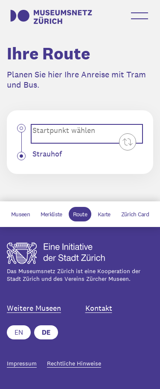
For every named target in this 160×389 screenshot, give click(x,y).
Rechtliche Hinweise (74, 363)
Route (80, 214)
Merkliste (51, 214)
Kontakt (98, 308)
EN (19, 332)
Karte (104, 214)
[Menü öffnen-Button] (139, 16)
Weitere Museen (34, 308)
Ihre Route (48, 53)
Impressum (22, 363)
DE (46, 332)
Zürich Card (135, 214)
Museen (20, 214)
